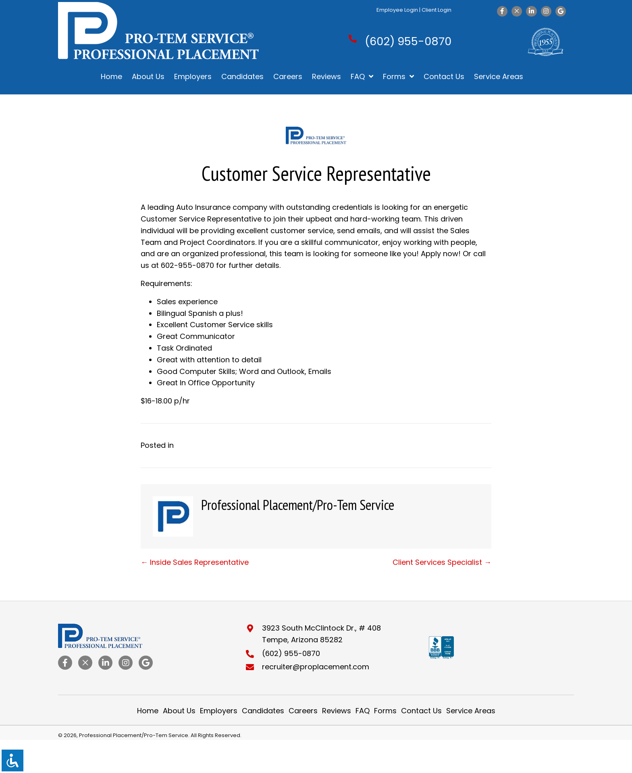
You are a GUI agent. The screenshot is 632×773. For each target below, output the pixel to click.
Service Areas (470, 711)
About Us (179, 711)
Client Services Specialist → (442, 562)
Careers (303, 711)
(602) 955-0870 (408, 41)
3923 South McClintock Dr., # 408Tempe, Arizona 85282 (321, 634)
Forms (385, 711)
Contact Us (421, 711)
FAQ (363, 711)
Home (147, 711)
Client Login (436, 10)
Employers (218, 711)
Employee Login (397, 10)
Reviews (336, 711)
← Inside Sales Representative (195, 562)
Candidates (263, 711)
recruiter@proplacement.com (315, 667)
